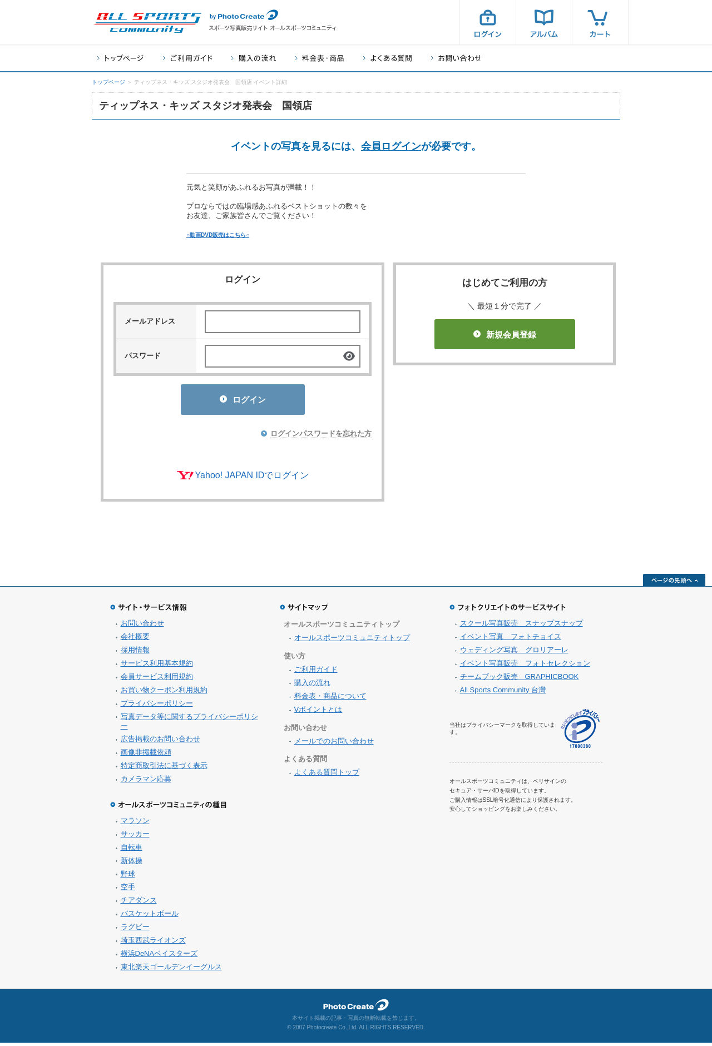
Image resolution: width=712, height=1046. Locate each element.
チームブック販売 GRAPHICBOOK (519, 680)
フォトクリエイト (356, 1008)
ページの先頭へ (674, 583)
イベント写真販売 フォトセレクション (525, 666)
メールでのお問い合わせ (334, 744)
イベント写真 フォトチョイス (510, 640)
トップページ (120, 58)
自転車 (131, 850)
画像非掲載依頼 (146, 755)
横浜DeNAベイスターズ (159, 957)
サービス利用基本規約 (157, 666)
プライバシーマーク (580, 732)
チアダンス (139, 903)
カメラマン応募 (146, 782)
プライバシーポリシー (157, 706)
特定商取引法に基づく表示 (164, 769)
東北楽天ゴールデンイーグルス (171, 970)
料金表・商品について (330, 699)
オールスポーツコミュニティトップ (352, 641)
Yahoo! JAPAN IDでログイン (252, 478)
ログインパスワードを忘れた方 (321, 437)
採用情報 (135, 653)
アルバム (544, 22)
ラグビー (135, 930)
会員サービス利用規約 (157, 680)
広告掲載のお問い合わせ (160, 742)
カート (600, 22)
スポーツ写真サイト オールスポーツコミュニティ (147, 23)
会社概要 (135, 640)
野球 (128, 877)
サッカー (135, 837)
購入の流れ (254, 58)
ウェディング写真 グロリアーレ (514, 653)
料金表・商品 (320, 58)
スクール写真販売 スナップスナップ (521, 626)
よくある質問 (387, 58)
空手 (128, 890)
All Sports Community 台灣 (503, 693)
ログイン (488, 22)
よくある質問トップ (326, 775)
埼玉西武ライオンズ (153, 943)
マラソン (135, 824)
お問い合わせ (456, 58)
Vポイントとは (318, 712)
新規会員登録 (504, 334)
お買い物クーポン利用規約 (164, 693)
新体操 (131, 864)
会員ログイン (391, 146)
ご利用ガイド (187, 58)
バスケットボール (150, 917)
